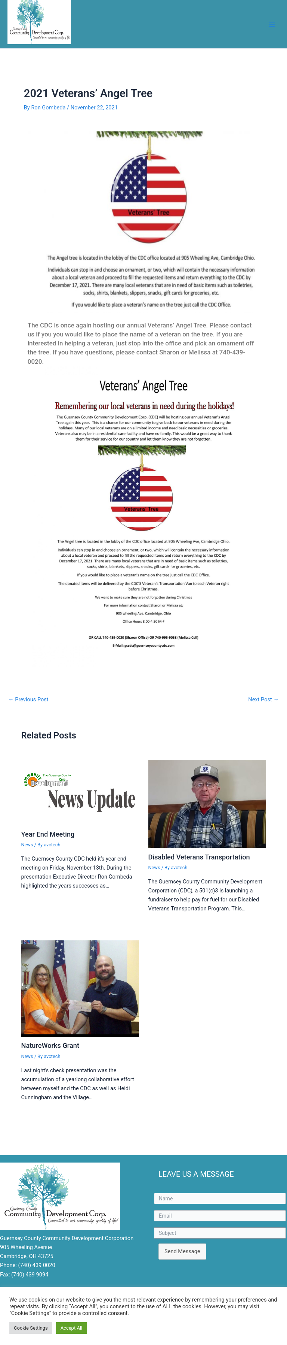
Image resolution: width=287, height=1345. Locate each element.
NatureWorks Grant (50, 1045)
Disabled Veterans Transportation (199, 857)
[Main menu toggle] (272, 24)
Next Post (263, 699)
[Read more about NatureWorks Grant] (80, 988)
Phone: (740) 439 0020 (27, 1265)
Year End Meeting (47, 834)
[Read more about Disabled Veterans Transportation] (207, 803)
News (27, 844)
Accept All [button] (72, 1328)
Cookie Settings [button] (31, 1328)
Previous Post (28, 699)
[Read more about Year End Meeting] (80, 792)
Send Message (182, 1251)
